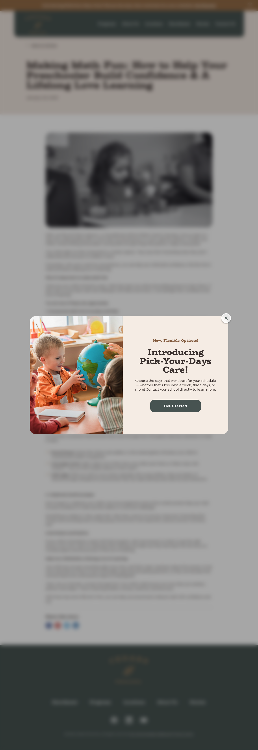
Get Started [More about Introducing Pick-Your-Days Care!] (175, 406)
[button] (226, 318)
